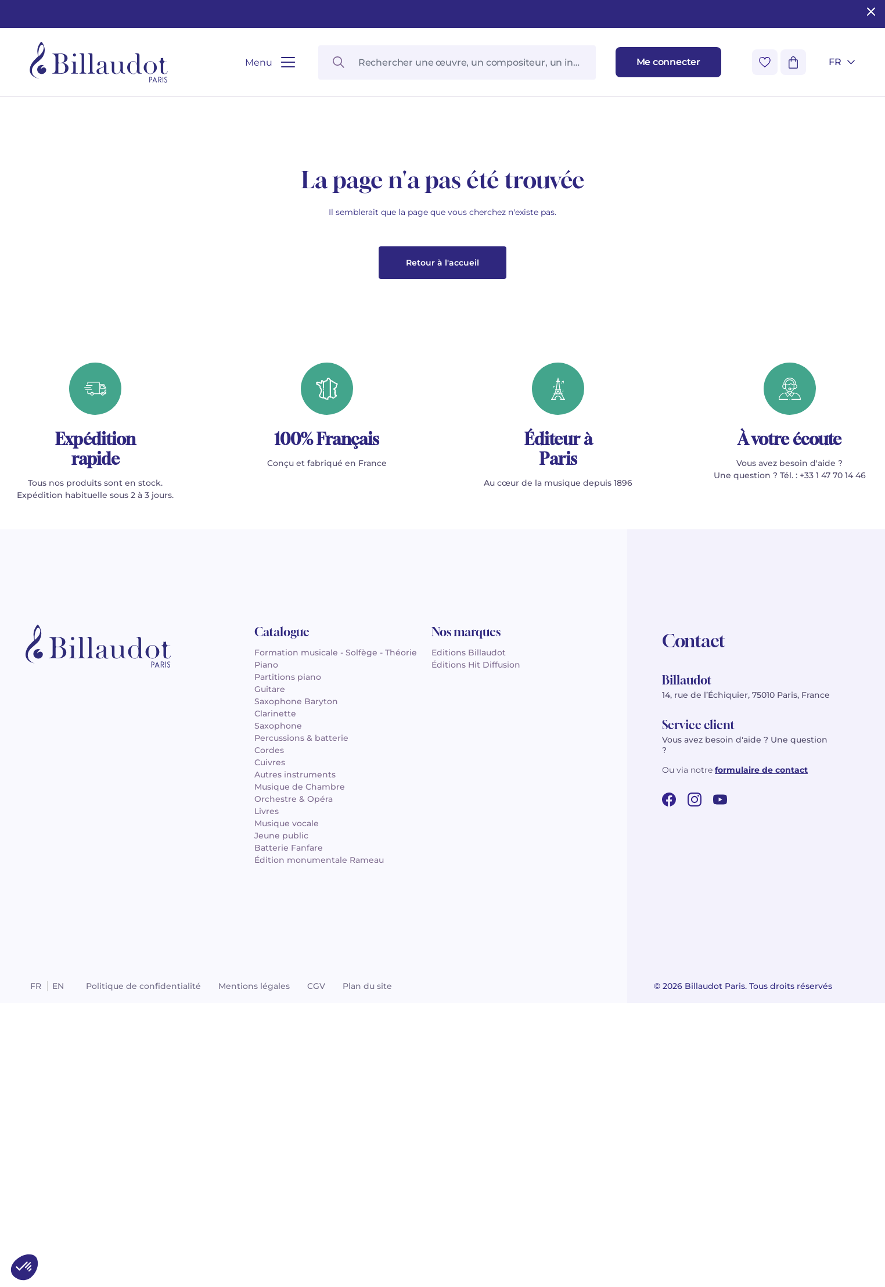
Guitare (269, 973)
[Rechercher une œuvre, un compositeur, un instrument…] (457, 62)
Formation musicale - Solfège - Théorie (335, 936)
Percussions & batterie (301, 1022)
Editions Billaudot (468, 936)
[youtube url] (720, 1084)
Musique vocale (286, 1107)
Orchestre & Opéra (293, 1083)
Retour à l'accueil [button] (442, 547)
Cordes (269, 1034)
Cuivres (269, 1046)
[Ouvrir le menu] (269, 62)
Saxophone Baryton (296, 985)
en (58, 1270)
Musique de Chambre (299, 1071)
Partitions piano (287, 961)
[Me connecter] (668, 62)
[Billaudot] (98, 62)
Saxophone (278, 1009)
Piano (266, 948)
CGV (316, 1270)
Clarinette (275, 997)
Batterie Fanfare (288, 1132)
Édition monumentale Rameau (319, 1144)
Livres (266, 1095)
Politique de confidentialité (143, 1270)
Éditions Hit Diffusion (475, 948)
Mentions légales (254, 1270)
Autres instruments (295, 1058)
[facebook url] (669, 1084)
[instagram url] (694, 1084)
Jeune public (281, 1119)
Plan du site (367, 1270)
